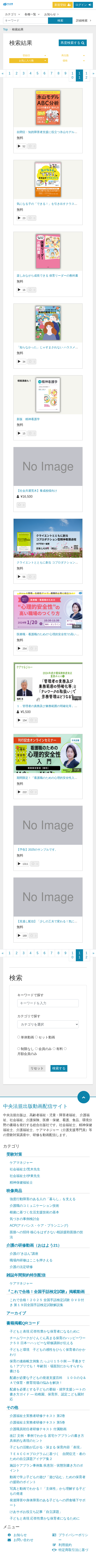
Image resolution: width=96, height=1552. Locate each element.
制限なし (27, 1049)
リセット (37, 1068)
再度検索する (72, 42)
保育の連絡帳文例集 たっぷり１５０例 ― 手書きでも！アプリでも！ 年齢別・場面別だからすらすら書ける (47, 1366)
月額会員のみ (27, 1054)
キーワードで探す (30, 995)
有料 (59, 1049)
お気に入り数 (32, 60)
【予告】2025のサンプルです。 (37, 849)
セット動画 (47, 1037)
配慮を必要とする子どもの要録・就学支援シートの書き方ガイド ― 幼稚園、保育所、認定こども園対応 (47, 1394)
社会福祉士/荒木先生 (25, 1169)
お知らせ (51, 14)
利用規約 (63, 1545)
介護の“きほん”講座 (24, 1253)
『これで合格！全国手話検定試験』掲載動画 (45, 1292)
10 (72, 75)
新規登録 (62, 4)
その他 (12, 1407)
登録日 (34, 55)
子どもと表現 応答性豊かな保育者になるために (45, 1331)
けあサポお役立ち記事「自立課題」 (36, 1512)
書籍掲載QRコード (23, 1323)
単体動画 (27, 1037)
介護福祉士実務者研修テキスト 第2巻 (37, 1416)
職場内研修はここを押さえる (31, 1260)
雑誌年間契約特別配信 (26, 1275)
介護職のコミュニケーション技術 (34, 1205)
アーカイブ (16, 1313)
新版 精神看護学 (28, 419)
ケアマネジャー (21, 1162)
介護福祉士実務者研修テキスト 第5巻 (37, 1422)
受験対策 (14, 1154)
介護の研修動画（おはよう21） (34, 1245)
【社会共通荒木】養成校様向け (37, 490)
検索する (59, 1068)
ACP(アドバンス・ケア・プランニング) (39, 1225)
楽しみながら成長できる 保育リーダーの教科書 (47, 275)
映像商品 (14, 1191)
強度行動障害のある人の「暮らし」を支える (43, 1199)
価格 (74, 60)
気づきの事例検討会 (24, 1219)
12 (86, 75)
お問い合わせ (21, 1540)
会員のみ (45, 1049)
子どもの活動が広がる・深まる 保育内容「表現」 (46, 1447)
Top (5, 29)
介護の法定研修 (21, 1267)
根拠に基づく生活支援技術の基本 (34, 1212)
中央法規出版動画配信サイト (35, 1106)
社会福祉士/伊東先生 (25, 1176)
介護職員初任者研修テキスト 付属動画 (38, 1429)
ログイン (83, 4)
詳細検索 (83, 20)
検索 (60, 20)
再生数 (73, 55)
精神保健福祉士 (21, 1182)
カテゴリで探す (28, 1016)
